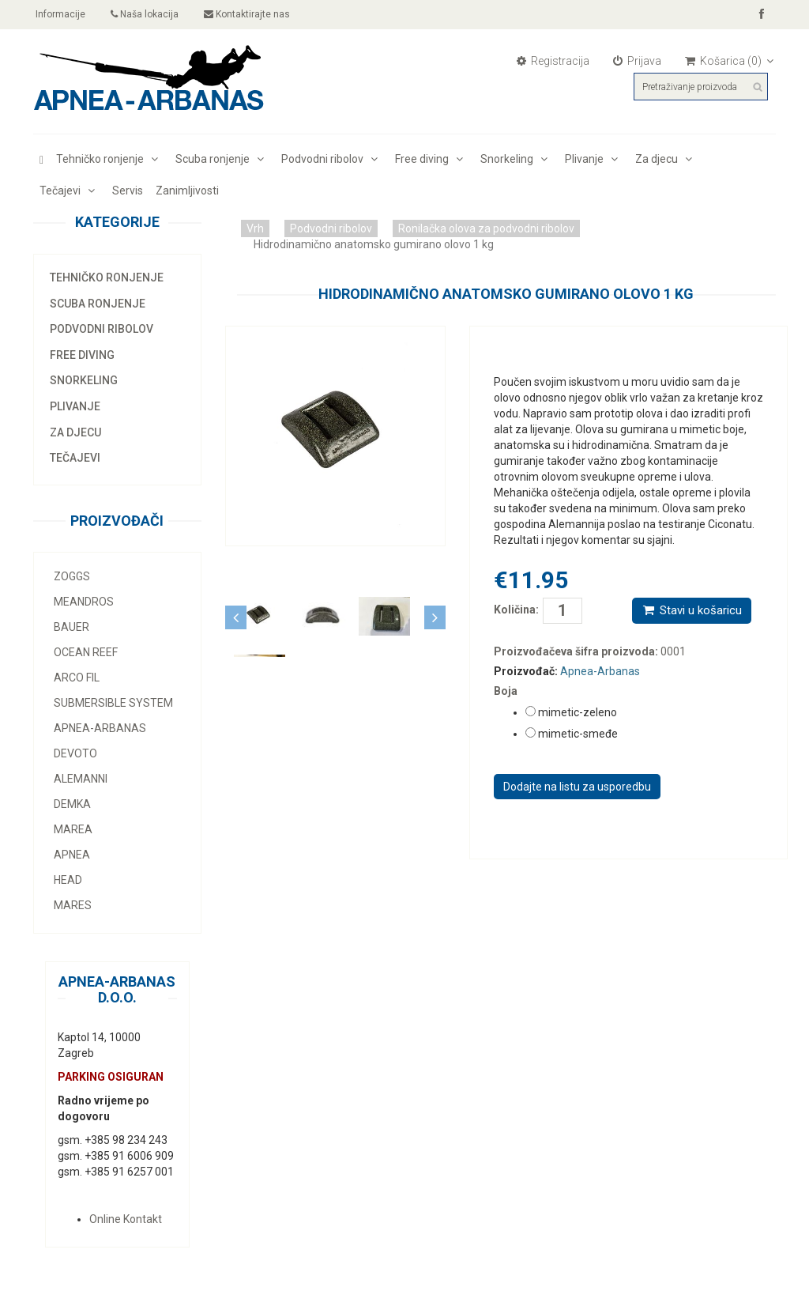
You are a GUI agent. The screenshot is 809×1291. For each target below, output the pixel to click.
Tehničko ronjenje (109, 159)
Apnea (72, 854)
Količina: (506, 609)
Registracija (553, 61)
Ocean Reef (86, 652)
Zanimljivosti (187, 190)
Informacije (59, 14)
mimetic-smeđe (578, 733)
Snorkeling (516, 159)
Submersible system (113, 702)
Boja (505, 691)
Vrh (255, 228)
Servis (127, 190)
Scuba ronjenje (222, 159)
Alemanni (80, 778)
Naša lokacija (145, 14)
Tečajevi (70, 190)
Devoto (75, 753)
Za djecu (666, 159)
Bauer (71, 627)
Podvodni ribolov (331, 159)
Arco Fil (77, 677)
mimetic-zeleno (577, 712)
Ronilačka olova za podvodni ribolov (486, 228)
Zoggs (72, 576)
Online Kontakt (125, 1219)
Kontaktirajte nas (247, 14)
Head (68, 880)
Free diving (431, 159)
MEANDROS (84, 601)
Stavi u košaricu (692, 610)
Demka (72, 804)
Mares (73, 905)
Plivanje (594, 159)
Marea (73, 829)
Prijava (637, 61)
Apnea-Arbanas (100, 728)
